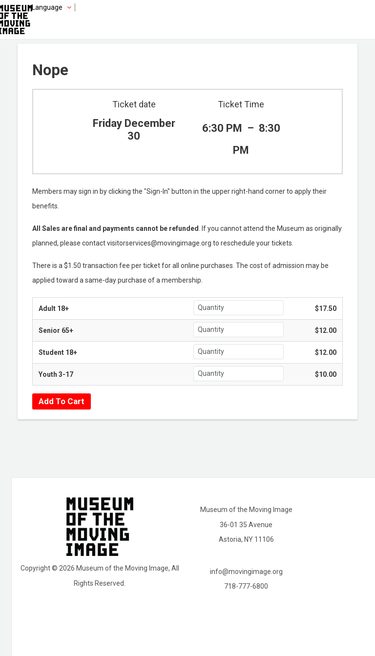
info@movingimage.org (246, 571)
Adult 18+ (54, 308)
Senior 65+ (56, 330)
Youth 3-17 (56, 374)
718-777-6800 (246, 586)
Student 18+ (58, 352)
